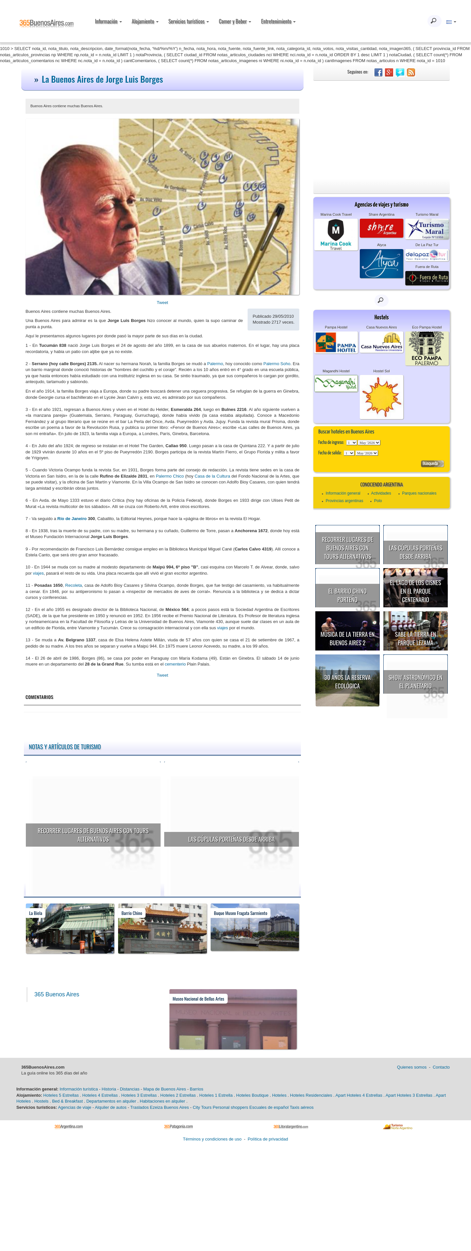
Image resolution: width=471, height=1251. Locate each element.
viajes (38, 573)
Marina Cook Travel (336, 214)
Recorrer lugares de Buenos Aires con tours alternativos (93, 834)
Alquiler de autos (111, 1107)
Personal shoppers (230, 1107)
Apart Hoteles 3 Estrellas (409, 1095)
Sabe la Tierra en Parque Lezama (415, 638)
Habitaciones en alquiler (162, 1101)
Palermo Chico (170, 476)
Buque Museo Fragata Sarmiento (240, 912)
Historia (109, 1089)
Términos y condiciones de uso (212, 1139)
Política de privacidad (268, 1139)
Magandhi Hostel (336, 371)
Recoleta (73, 585)
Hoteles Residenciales (311, 1095)
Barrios (196, 1089)
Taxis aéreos (302, 1107)
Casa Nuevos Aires (381, 327)
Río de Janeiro (72, 518)
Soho (284, 363)
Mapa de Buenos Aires (164, 1089)
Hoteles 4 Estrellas (100, 1095)
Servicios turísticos (188, 21)
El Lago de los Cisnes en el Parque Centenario (415, 590)
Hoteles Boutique (252, 1095)
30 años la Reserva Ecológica (347, 681)
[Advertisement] (381, 130)
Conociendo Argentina (381, 485)
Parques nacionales (419, 493)
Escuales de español (268, 1107)
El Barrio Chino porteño (347, 595)
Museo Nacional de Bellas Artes (198, 998)
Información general (343, 493)
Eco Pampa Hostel (427, 327)
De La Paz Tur (426, 245)
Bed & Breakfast (67, 1101)
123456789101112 (369, 442)
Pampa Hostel (336, 327)
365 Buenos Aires (56, 994)
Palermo (215, 363)
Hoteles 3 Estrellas (139, 1095)
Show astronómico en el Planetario (416, 681)
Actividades (381, 493)
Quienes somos (412, 1067)
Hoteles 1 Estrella (216, 1095)
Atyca (381, 245)
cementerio (175, 664)
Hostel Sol (382, 371)
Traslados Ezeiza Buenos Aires (159, 1107)
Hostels (41, 1101)
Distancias (129, 1089)
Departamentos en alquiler (111, 1101)
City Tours (202, 1107)
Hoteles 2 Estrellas (178, 1095)
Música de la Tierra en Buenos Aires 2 (348, 638)
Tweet (162, 302)
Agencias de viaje (74, 1107)
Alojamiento (145, 21)
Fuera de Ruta (426, 267)
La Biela (35, 912)
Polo (378, 501)
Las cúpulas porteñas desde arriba (231, 839)
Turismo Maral (427, 214)
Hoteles (279, 1095)
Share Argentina (381, 214)
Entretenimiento (278, 21)
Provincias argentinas (344, 501)
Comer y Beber (235, 21)
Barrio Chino (131, 912)
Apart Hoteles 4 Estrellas (359, 1095)
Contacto (441, 1067)
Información (108, 21)
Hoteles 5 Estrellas (60, 1095)
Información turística (79, 1089)
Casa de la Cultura (212, 476)
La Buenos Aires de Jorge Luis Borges (102, 79)
